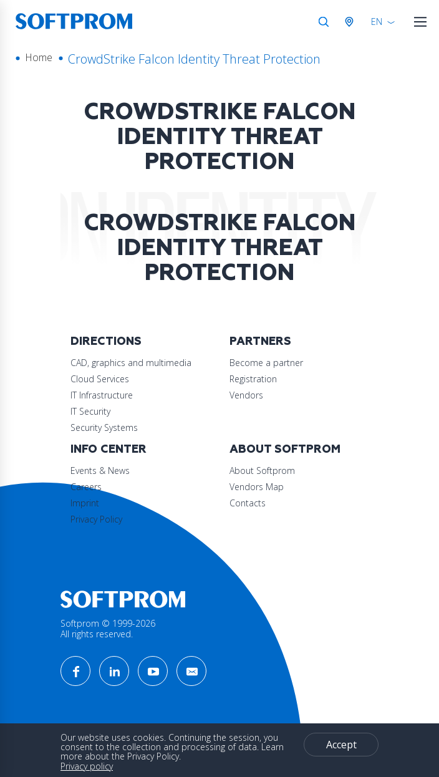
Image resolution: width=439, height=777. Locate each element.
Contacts (247, 503)
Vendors (246, 395)
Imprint (84, 503)
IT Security (90, 411)
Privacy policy (86, 766)
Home (38, 57)
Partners (260, 341)
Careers (86, 487)
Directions (106, 341)
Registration (253, 379)
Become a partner (266, 363)
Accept (341, 744)
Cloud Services (99, 379)
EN (376, 21)
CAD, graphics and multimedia (130, 363)
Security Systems (104, 427)
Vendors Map (256, 487)
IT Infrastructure (101, 395)
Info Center (108, 449)
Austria (351, 21)
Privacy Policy (96, 519)
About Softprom (284, 449)
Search (323, 21)
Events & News (100, 470)
